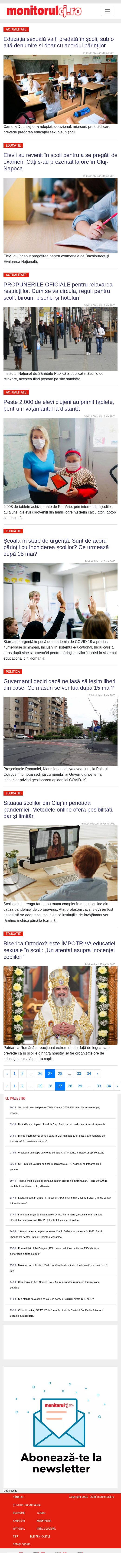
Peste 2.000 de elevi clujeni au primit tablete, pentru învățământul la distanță (58, 405)
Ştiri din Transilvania (27, 1505)
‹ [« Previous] (7, 1074)
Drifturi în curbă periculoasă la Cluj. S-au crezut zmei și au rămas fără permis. (62, 1124)
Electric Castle (40, 1536)
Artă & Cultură (46, 1528)
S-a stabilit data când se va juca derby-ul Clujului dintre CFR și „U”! (56, 1299)
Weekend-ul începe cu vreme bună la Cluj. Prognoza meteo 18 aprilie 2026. (61, 1152)
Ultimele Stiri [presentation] (15, 1098)
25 (40, 1086)
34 (89, 1074)
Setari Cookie (21, 1544)
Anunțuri (19, 1520)
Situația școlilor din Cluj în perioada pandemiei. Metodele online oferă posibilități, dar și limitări (58, 809)
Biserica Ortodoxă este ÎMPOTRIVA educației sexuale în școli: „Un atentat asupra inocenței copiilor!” (59, 950)
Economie (19, 1513)
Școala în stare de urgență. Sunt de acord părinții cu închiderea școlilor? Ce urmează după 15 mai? (56, 547)
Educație (13, 145)
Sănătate (19, 1497)
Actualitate (16, 29)
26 (40, 1074)
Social (41, 1513)
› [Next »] (97, 1074)
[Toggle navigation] (107, 11)
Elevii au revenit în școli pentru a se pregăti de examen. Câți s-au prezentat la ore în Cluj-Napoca (60, 162)
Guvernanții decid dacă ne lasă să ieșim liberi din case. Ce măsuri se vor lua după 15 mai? (59, 684)
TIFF (15, 1536)
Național (19, 1528)
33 (79, 1074)
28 (60, 1074)
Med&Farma (44, 1520)
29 (80, 1086)
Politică (13, 671)
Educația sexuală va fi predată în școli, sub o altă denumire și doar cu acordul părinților (58, 42)
